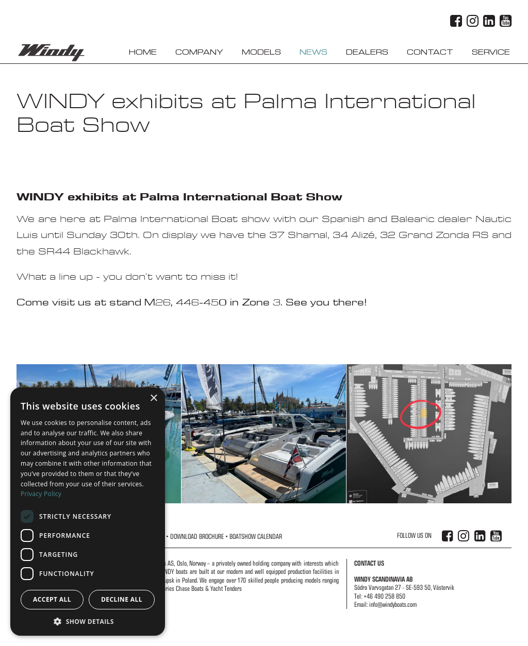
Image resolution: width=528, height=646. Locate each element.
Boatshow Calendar (255, 536)
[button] (88, 620)
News (313, 52)
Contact (430, 52)
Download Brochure (197, 536)
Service (491, 52)
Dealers (367, 52)
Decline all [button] (121, 599)
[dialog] (87, 511)
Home (143, 52)
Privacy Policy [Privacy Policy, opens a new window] (41, 493)
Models (261, 52)
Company (199, 52)
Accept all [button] (52, 599)
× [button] (153, 398)
